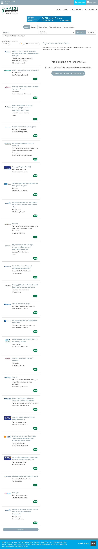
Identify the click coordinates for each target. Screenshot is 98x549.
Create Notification (32, 44)
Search (26, 27)
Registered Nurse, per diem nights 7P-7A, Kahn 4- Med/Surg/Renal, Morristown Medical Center (24, 438)
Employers (91, 2)
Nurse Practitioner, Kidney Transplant (25, 70)
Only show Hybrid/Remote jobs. (15, 36)
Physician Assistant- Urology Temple (25, 476)
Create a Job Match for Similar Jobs (68, 73)
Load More (20, 529)
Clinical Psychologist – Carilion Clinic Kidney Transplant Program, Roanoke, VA (25, 511)
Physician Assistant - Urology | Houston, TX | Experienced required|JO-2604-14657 (22, 247)
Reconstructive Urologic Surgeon (24, 127)
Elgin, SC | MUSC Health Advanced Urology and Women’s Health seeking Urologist (25, 53)
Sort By (5, 44)
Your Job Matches (55, 27)
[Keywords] (20, 32)
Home (58, 10)
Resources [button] (90, 10)
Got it (93, 543)
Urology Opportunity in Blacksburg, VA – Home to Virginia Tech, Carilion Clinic (24, 204)
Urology (15, 223)
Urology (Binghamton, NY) (21, 167)
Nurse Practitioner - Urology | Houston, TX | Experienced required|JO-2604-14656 (22, 108)
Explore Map (43, 27)
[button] (91, 32)
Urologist (15, 493)
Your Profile (77, 10)
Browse (33, 27)
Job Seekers (80, 2)
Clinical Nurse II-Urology (20, 304)
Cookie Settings (83, 543)
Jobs (65, 10)
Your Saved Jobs (68, 27)
